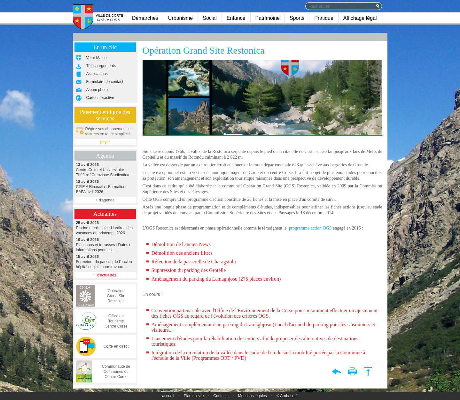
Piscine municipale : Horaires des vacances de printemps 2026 (105, 227)
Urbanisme (180, 18)
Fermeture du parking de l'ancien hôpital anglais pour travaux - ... (105, 261)
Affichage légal (360, 18)
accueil (168, 396)
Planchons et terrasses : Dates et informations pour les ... (105, 244)
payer (105, 142)
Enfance (236, 18)
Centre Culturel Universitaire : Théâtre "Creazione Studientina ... (105, 169)
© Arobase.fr (287, 396)
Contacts (220, 396)
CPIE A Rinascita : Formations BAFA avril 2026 (105, 186)
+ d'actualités (105, 275)
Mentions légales (252, 396)
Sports (297, 18)
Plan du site (194, 396)
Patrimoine (267, 18)
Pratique (323, 18)
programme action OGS (310, 228)
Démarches (145, 18)
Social (210, 18)
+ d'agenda (105, 200)
